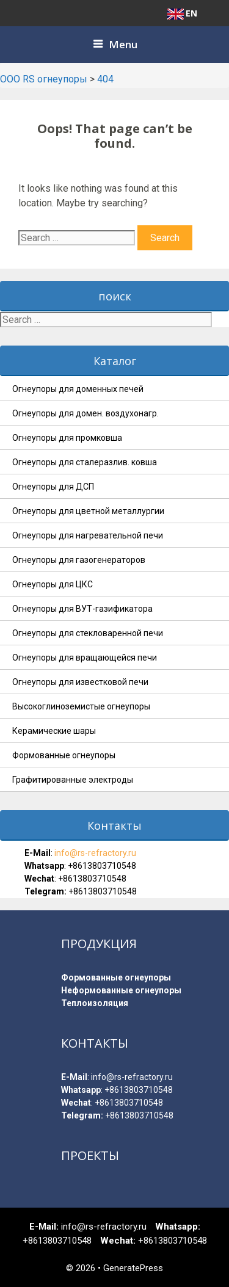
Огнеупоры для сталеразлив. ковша (84, 462)
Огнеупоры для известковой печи (80, 682)
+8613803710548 (102, 866)
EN (182, 13)
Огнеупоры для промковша (67, 438)
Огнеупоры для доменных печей (78, 389)
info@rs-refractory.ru (94, 853)
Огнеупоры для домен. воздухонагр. (85, 413)
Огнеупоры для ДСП (53, 486)
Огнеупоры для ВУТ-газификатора (82, 609)
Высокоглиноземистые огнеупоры (81, 706)
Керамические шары (54, 731)
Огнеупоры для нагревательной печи (87, 535)
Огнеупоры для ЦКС (52, 584)
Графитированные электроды (72, 780)
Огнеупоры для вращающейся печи (84, 657)
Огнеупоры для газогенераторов (78, 560)
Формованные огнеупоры (63, 755)
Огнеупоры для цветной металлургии (88, 511)
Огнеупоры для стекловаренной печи (87, 633)
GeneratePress (133, 1268)
